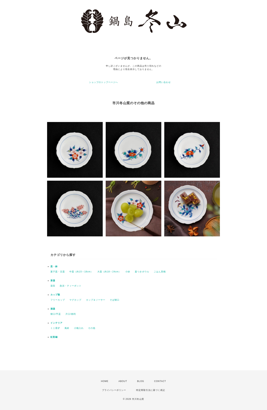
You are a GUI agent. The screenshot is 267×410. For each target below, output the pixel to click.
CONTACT (160, 381)
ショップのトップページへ (103, 82)
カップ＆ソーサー (95, 300)
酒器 (52, 309)
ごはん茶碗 (160, 271)
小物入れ (79, 328)
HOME (104, 381)
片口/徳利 (70, 314)
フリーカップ (57, 300)
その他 (91, 328)
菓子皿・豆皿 (57, 271)
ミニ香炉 (55, 328)
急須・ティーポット (70, 285)
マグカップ (75, 300)
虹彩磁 (54, 337)
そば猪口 (114, 300)
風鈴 (67, 328)
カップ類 (55, 294)
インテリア (56, 323)
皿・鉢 (54, 266)
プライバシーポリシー (114, 390)
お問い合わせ (163, 82)
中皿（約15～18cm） (81, 271)
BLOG (140, 381)
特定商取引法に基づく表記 (150, 390)
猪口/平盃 (55, 314)
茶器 (52, 280)
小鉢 (127, 271)
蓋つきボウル (142, 271)
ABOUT (122, 381)
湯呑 (52, 285)
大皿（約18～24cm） (109, 271)
